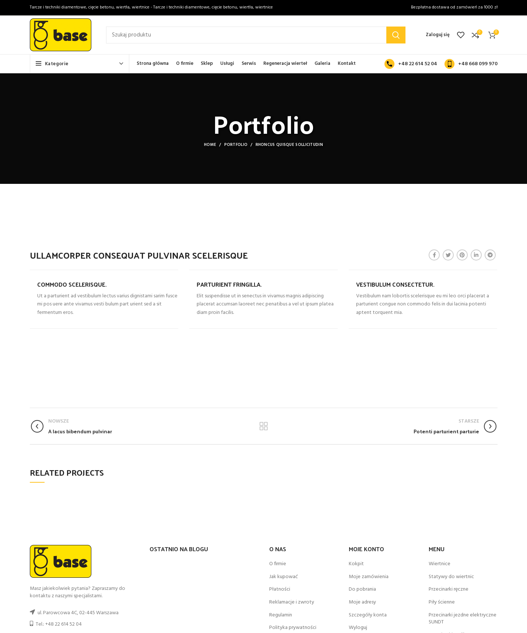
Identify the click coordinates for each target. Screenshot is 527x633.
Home (210, 145)
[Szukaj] (255, 35)
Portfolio (236, 144)
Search (395, 35)
